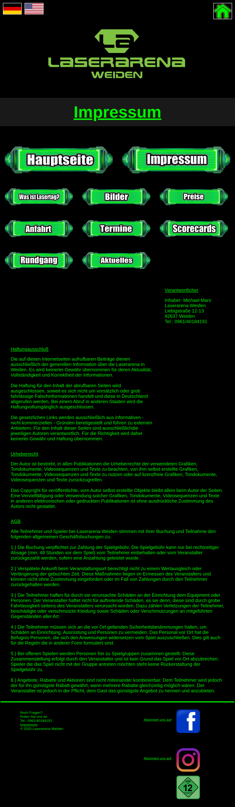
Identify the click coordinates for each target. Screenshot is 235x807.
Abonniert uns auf (157, 758)
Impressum (29, 725)
